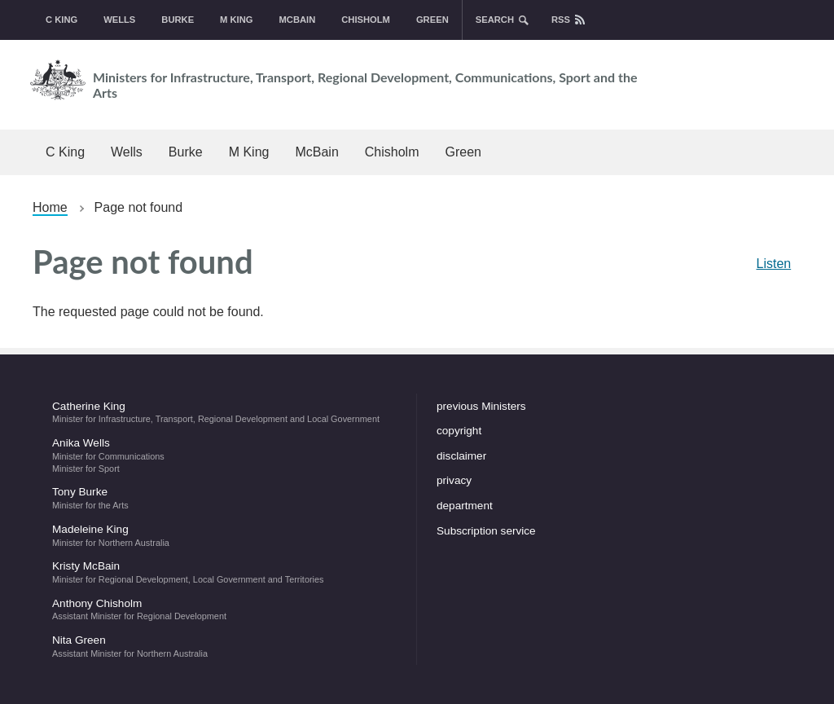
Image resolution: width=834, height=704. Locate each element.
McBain (297, 19)
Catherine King (224, 412)
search (495, 19)
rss (560, 19)
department (465, 505)
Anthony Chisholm (224, 609)
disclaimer (461, 456)
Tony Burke (224, 498)
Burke (177, 19)
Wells (119, 19)
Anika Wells (224, 455)
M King (236, 19)
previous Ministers (481, 406)
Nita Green (224, 646)
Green (432, 19)
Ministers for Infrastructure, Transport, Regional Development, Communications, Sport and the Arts (330, 80)
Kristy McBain (224, 572)
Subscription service (486, 531)
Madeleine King (224, 535)
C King (61, 19)
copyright (459, 431)
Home (50, 207)
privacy (454, 480)
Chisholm (365, 19)
